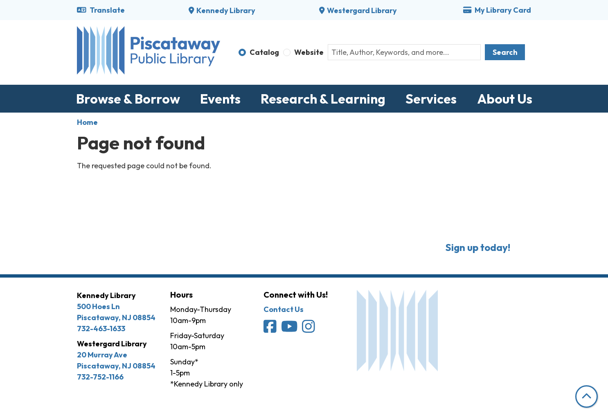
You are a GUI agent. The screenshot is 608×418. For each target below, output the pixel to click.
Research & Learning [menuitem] (323, 98)
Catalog (264, 52)
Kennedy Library (225, 10)
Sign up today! (477, 247)
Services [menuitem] (431, 98)
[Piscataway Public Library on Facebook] (270, 329)
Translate (101, 10)
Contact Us (283, 309)
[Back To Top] (586, 396)
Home (87, 122)
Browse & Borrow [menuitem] (128, 98)
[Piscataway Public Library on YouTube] (290, 329)
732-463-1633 (101, 328)
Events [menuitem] (220, 98)
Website (309, 52)
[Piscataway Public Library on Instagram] (309, 329)
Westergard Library (362, 10)
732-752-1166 (100, 377)
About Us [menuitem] (504, 98)
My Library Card (497, 10)
